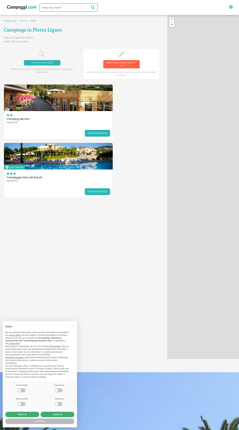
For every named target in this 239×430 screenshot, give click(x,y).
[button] (171, 19)
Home (23, 20)
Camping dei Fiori (18, 120)
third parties (55, 346)
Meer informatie (38, 134)
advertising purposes (14, 357)
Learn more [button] (39, 421)
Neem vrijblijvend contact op (121, 64)
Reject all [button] (22, 414)
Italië (33, 20)
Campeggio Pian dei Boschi (77, 120)
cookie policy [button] (14, 343)
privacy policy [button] (15, 335)
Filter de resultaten (42, 62)
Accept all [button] (57, 414)
